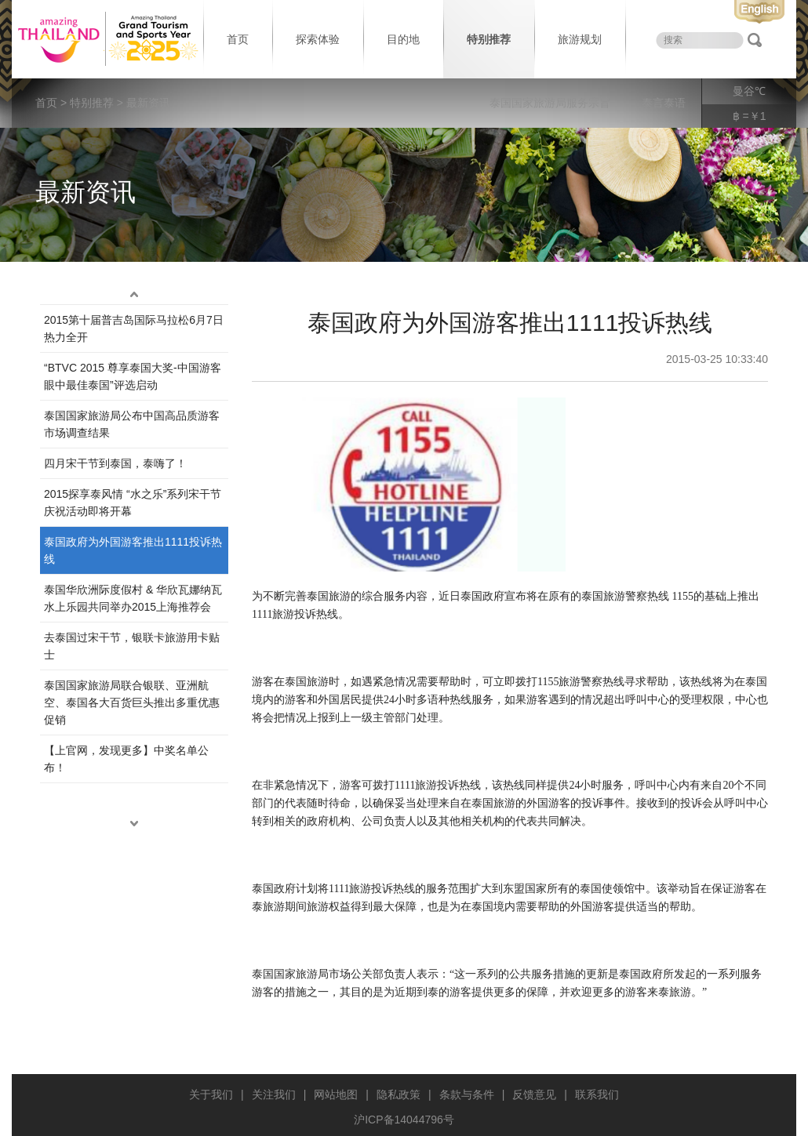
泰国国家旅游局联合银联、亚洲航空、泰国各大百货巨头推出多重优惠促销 (132, 702)
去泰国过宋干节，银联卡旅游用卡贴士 (132, 646)
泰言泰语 (664, 102)
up (134, 294)
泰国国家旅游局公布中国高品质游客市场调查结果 (132, 424)
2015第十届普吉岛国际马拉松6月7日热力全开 (134, 328)
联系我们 (597, 1094)
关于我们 (211, 1094)
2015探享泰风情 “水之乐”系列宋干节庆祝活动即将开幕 (132, 502)
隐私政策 (398, 1094)
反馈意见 (534, 1094)
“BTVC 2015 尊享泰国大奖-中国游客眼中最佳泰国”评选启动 (132, 376)
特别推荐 (489, 39)
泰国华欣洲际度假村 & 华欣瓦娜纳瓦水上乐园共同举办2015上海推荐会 (133, 598)
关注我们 (274, 1094)
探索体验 (318, 39)
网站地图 (336, 1094)
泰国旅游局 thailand (106, 39)
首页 (238, 39)
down (134, 824)
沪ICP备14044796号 (404, 1119)
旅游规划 (580, 39)
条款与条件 (466, 1094)
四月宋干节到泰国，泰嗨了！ (115, 463)
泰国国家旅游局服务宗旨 (550, 102)
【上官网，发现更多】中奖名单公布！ (126, 759)
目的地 (403, 39)
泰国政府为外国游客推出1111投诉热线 (133, 550)
